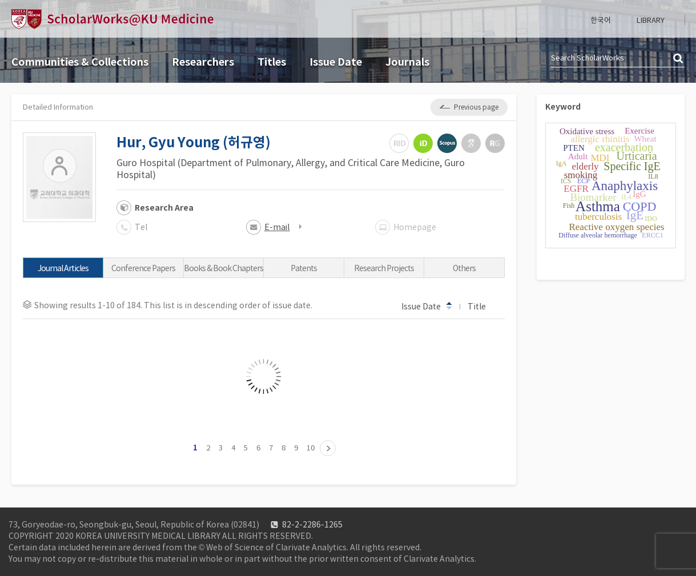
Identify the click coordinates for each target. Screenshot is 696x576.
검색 (679, 59)
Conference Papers (143, 268)
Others (464, 268)
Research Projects (384, 268)
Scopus (447, 143)
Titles (272, 62)
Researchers (203, 62)
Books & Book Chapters (223, 268)
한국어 (600, 20)
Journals (407, 62)
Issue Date (335, 62)
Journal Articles (63, 268)
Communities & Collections (79, 62)
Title (482, 306)
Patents (304, 268)
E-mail (277, 226)
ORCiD (423, 143)
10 (311, 448)
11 (328, 448)
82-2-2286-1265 (312, 524)
